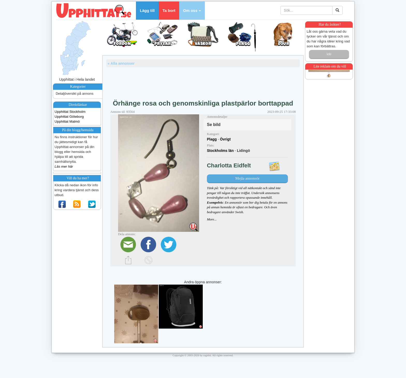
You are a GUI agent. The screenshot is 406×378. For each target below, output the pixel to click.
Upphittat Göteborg (69, 116)
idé (329, 54)
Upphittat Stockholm (70, 112)
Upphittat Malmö (67, 121)
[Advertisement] (203, 81)
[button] (192, 11)
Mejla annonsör (247, 178)
